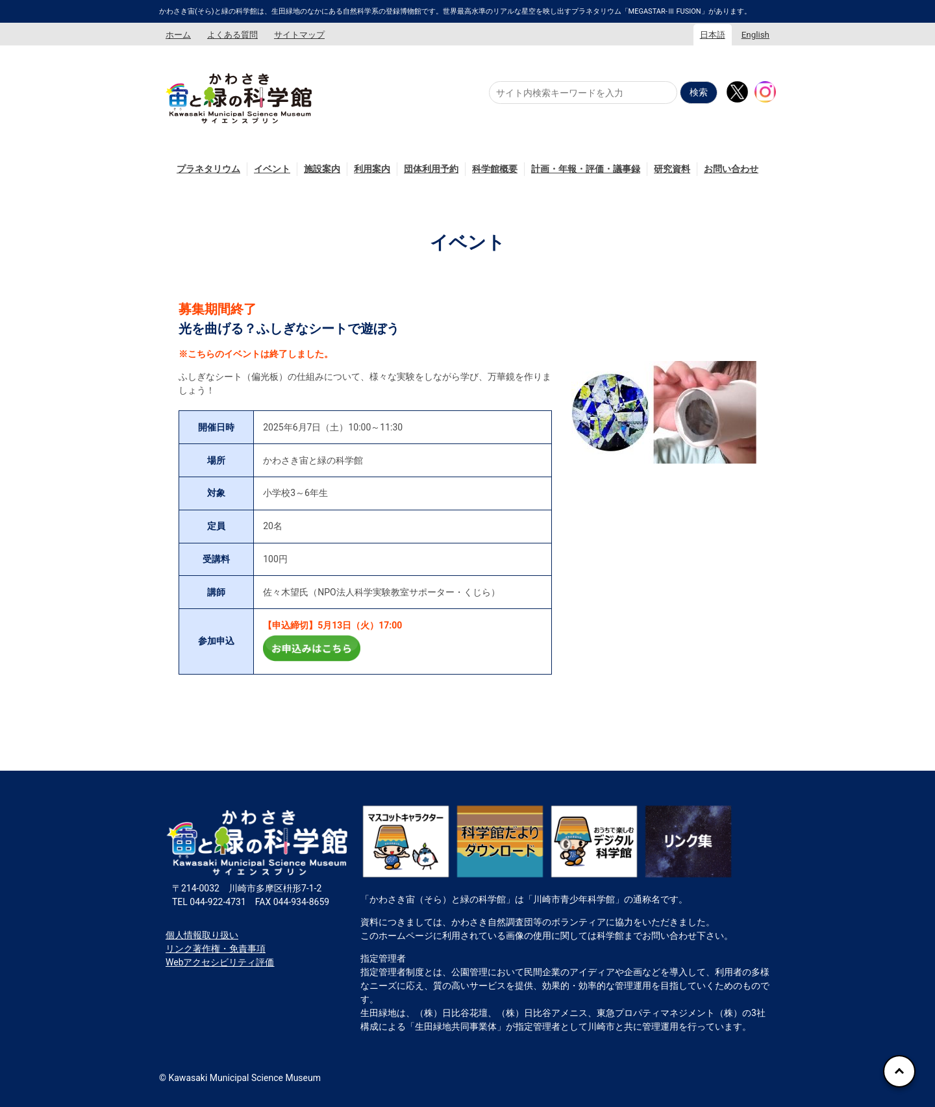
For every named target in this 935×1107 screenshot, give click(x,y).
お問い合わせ (731, 169)
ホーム (178, 35)
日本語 (712, 35)
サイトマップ (299, 35)
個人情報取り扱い (202, 935)
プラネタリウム (208, 169)
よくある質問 (232, 35)
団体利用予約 (431, 169)
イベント (272, 169)
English (755, 35)
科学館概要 (494, 169)
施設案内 (322, 169)
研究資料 (672, 169)
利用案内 (372, 169)
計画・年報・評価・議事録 (585, 169)
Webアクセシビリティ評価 (220, 962)
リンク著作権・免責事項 (216, 948)
